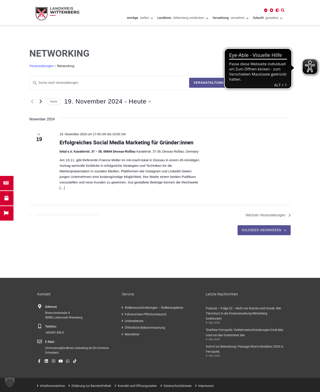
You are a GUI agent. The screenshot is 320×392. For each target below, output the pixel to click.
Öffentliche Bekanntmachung (145, 327)
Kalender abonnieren (261, 230)
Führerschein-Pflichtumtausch (145, 314)
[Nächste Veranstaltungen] (40, 101)
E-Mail (49, 342)
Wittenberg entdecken (182, 18)
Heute (53, 101)
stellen (140, 18)
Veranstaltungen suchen (219, 82)
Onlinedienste (134, 321)
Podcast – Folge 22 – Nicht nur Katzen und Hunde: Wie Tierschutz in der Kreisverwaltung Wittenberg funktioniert (243, 313)
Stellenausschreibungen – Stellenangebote (154, 307)
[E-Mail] (39, 341)
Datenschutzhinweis (178, 386)
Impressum (206, 386)
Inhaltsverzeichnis (52, 386)
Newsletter (132, 334)
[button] (10, 382)
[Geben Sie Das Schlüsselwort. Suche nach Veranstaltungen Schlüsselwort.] (109, 83)
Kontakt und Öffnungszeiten (137, 386)
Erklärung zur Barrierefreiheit (91, 386)
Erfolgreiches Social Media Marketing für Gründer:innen (126, 142)
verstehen (230, 18)
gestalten (267, 18)
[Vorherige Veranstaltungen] (32, 101)
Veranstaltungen (41, 66)
